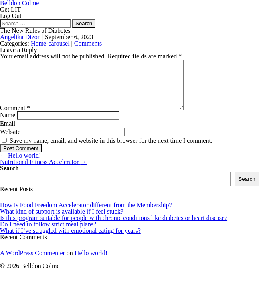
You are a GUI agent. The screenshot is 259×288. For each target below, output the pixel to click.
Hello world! (20, 165)
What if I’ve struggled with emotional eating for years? (70, 240)
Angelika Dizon (20, 37)
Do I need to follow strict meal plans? (48, 233)
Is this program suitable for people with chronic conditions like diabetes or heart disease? (113, 227)
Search (9, 177)
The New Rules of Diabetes (35, 30)
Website (10, 141)
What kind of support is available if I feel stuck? (61, 221)
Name (7, 124)
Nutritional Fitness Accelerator (43, 171)
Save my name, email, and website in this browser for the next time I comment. (111, 150)
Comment (15, 117)
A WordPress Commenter (32, 262)
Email (7, 133)
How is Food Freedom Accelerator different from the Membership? (86, 214)
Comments (88, 43)
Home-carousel (50, 43)
